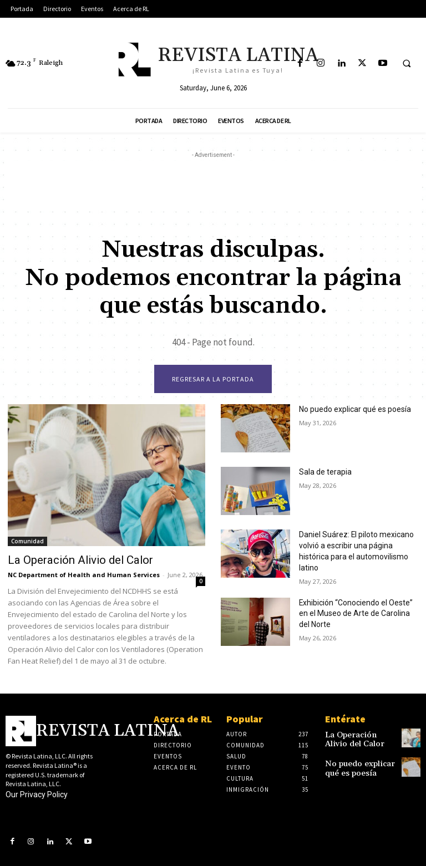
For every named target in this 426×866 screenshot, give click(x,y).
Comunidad (27, 542)
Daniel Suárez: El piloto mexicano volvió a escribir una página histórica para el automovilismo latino (355, 545)
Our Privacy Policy (37, 793)
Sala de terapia (321, 472)
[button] (406, 64)
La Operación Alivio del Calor (67, 560)
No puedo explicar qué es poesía (348, 410)
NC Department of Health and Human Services (84, 573)
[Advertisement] (213, 186)
